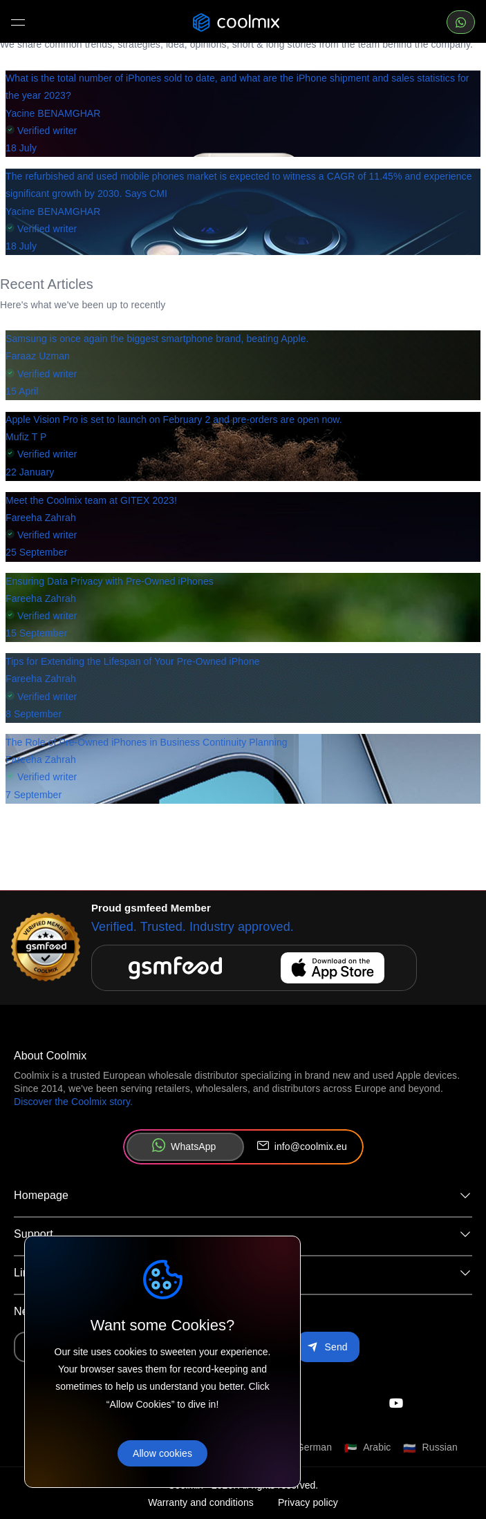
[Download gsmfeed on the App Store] (254, 967)
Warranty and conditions (201, 1502)
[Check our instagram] (396, 1403)
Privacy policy (308, 1502)
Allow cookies (162, 1453)
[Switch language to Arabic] (367, 1448)
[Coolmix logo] (236, 22)
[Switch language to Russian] (430, 1448)
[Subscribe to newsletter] (327, 1347)
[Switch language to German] (305, 1448)
